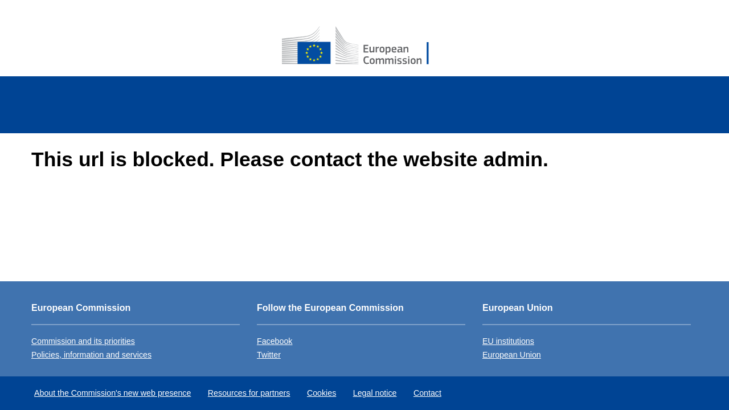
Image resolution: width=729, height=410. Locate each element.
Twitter (269, 354)
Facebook (274, 341)
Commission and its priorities (83, 341)
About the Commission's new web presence (112, 392)
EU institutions (508, 341)
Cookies (321, 392)
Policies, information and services (91, 354)
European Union (511, 354)
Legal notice (375, 392)
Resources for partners (249, 392)
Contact (427, 392)
